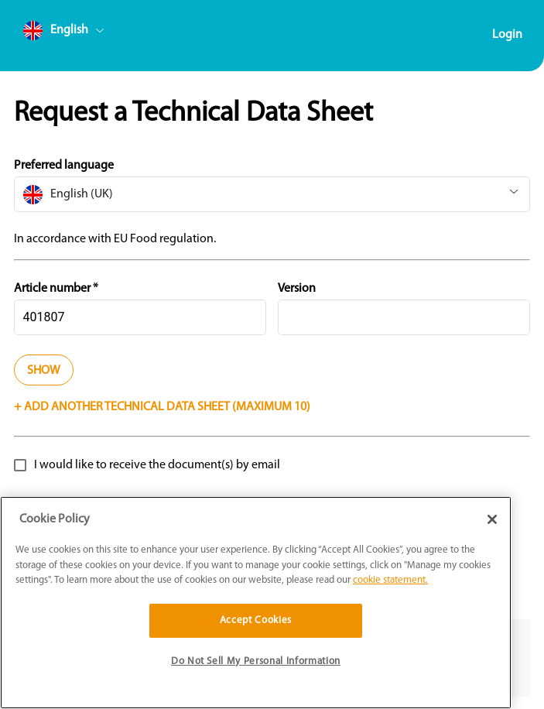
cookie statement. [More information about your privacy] (390, 580)
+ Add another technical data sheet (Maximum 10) (162, 407)
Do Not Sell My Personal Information (255, 661)
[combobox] (93, 33)
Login (507, 35)
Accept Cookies (256, 620)
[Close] (492, 519)
